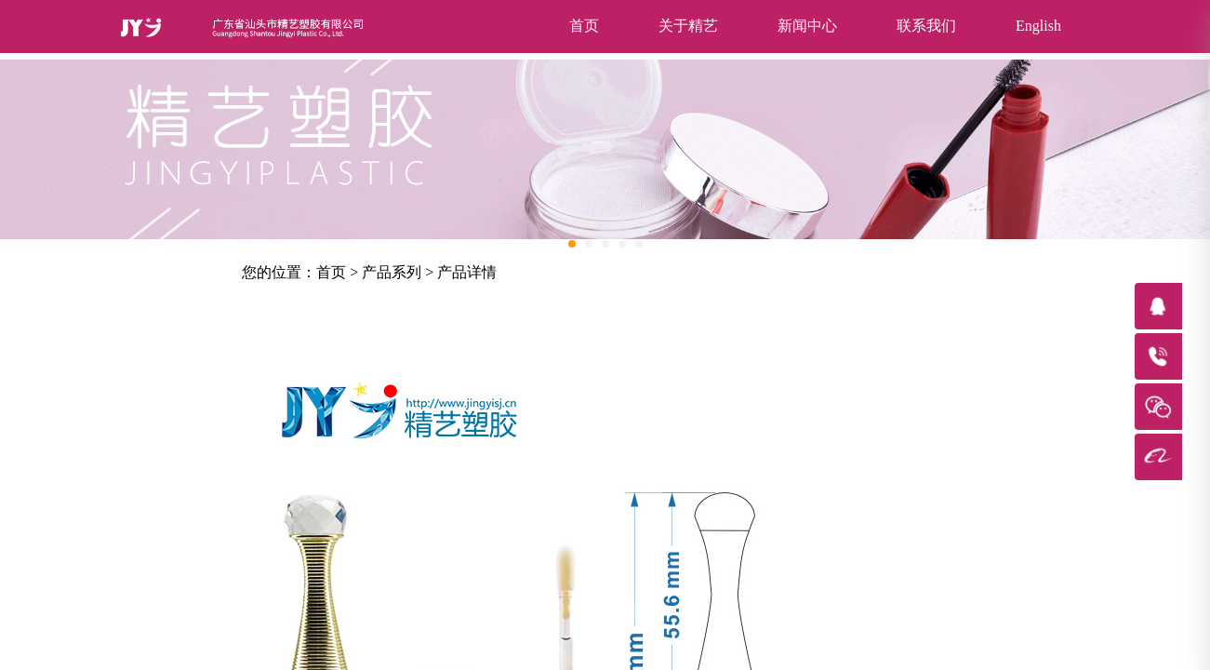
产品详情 (467, 272)
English (1038, 26)
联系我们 (926, 26)
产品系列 (391, 272)
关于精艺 (688, 26)
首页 (584, 26)
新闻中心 (807, 26)
